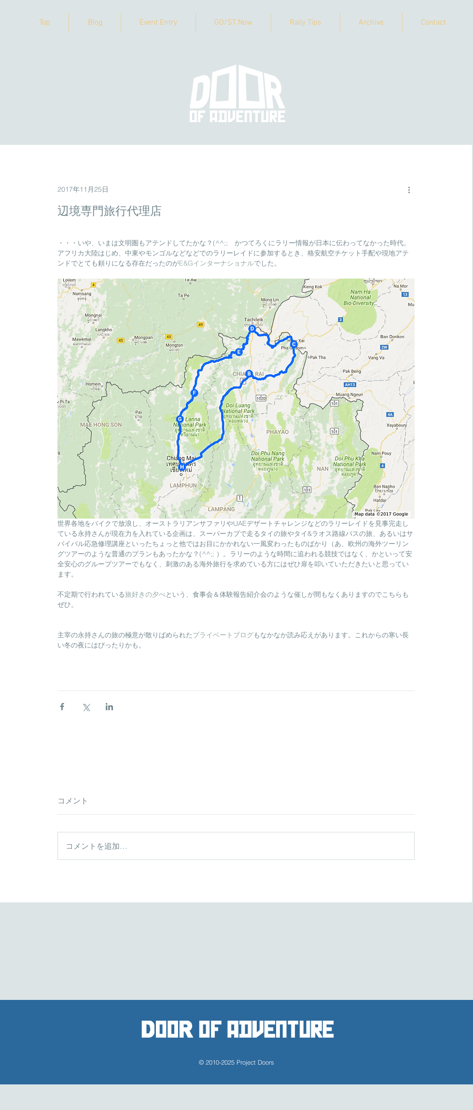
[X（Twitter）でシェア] (85, 706)
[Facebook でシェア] (62, 706)
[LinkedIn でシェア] (109, 706)
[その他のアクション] (409, 189)
